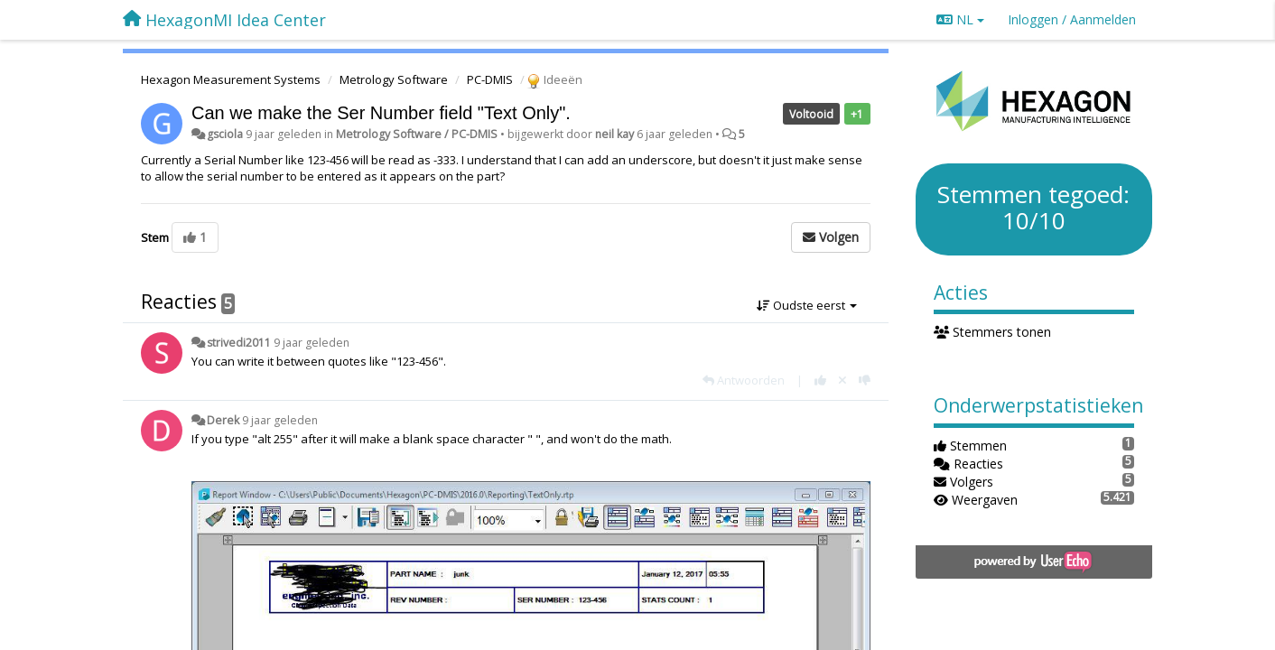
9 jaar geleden (311, 342)
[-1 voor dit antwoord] (864, 380)
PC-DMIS (490, 79)
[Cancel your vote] (842, 380)
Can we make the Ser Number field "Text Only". (381, 113)
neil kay (614, 134)
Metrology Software (394, 79)
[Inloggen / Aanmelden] (1071, 20)
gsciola (225, 134)
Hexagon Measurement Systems (231, 79)
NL (960, 19)
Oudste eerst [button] (807, 305)
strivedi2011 (239, 342)
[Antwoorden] (744, 380)
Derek (223, 420)
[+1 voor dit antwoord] (820, 380)
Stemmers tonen (993, 331)
